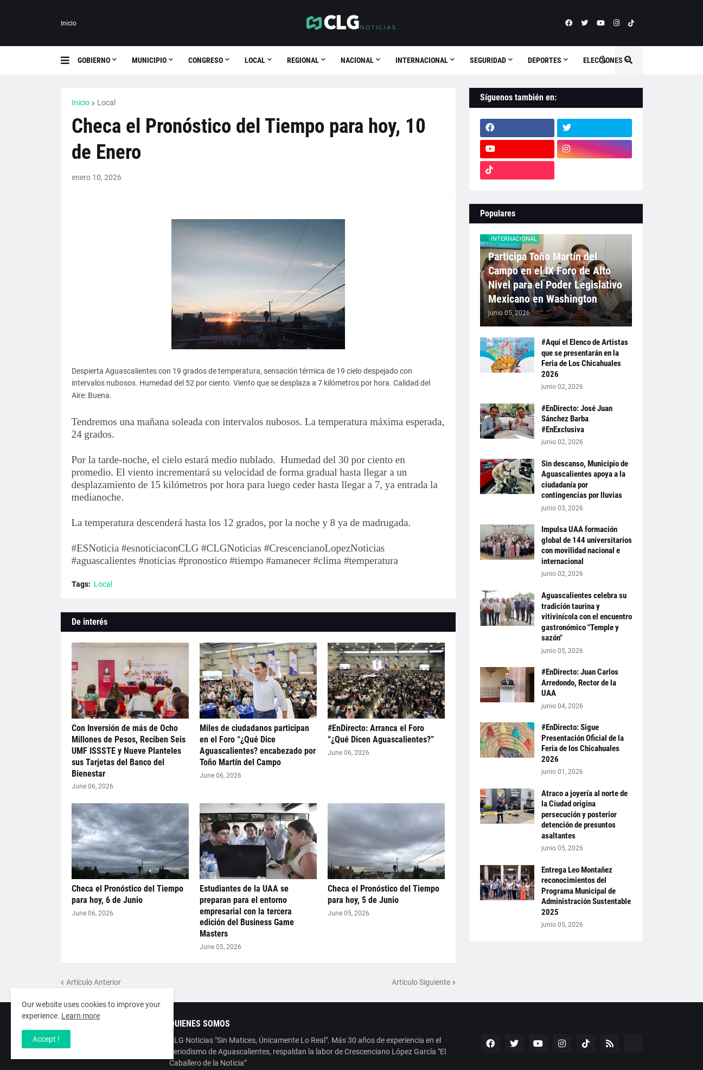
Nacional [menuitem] (357, 60)
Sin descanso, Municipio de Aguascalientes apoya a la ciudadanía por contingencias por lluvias (584, 480)
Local (106, 102)
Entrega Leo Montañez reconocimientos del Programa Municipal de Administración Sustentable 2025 (586, 891)
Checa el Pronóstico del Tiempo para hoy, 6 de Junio (127, 894)
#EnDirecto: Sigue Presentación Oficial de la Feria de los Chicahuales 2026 (582, 743)
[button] (69, 60)
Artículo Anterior (93, 982)
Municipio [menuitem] (149, 60)
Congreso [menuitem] (205, 60)
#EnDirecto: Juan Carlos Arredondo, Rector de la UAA (579, 682)
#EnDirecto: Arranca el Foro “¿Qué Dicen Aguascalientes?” (381, 734)
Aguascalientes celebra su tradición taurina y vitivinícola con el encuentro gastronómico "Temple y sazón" (586, 617)
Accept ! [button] (46, 1039)
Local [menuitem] (255, 60)
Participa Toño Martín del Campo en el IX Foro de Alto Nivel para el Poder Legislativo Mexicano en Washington (555, 277)
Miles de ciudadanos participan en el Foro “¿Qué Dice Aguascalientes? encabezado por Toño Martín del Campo (258, 745)
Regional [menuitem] (303, 60)
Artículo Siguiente (421, 982)
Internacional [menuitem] (421, 60)
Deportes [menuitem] (544, 60)
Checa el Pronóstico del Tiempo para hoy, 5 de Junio (383, 894)
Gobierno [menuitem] (94, 60)
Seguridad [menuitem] (488, 60)
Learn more (80, 1015)
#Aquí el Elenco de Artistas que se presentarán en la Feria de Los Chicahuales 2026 (584, 358)
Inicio (68, 23)
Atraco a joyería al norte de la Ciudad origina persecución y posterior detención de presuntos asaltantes (584, 815)
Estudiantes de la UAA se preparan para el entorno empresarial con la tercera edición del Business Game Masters (247, 911)
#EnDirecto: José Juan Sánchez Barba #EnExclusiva (576, 418)
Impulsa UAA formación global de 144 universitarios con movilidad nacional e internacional (586, 545)
